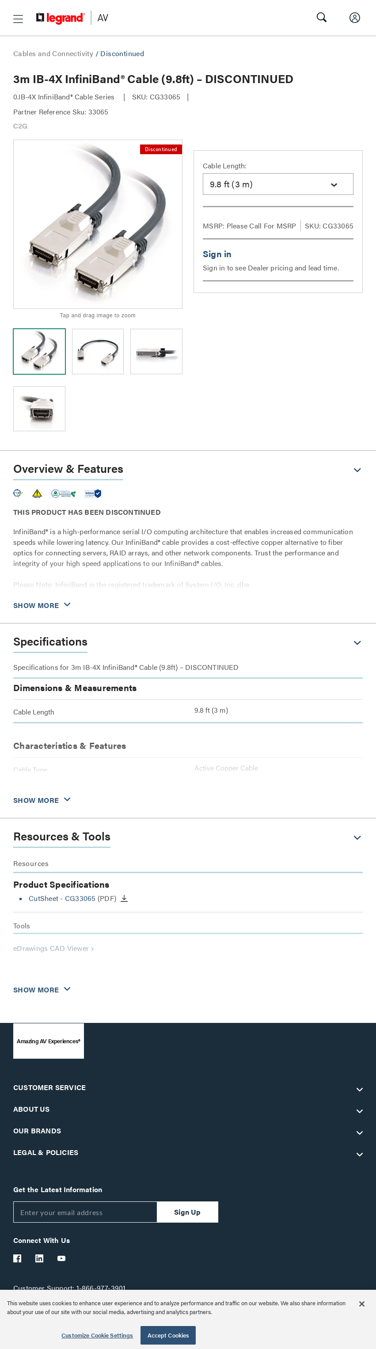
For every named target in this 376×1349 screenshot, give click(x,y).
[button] (18, 19)
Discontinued (122, 53)
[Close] (362, 1304)
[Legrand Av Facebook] (17, 1258)
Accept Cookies (169, 1335)
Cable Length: (225, 165)
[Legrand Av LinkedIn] (39, 1258)
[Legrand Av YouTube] (61, 1258)
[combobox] (278, 184)
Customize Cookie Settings (97, 1335)
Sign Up (187, 1212)
